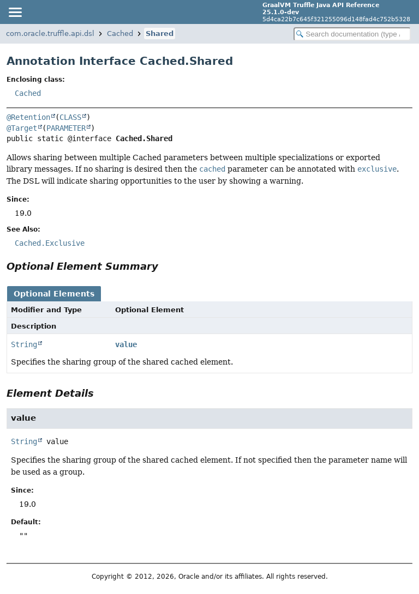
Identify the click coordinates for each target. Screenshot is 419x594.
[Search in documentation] (352, 34)
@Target (22, 128)
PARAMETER (66, 128)
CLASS (70, 117)
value (126, 344)
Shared (159, 33)
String (24, 344)
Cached (120, 33)
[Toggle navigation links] (14, 12)
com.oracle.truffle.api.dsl (50, 33)
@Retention (28, 117)
